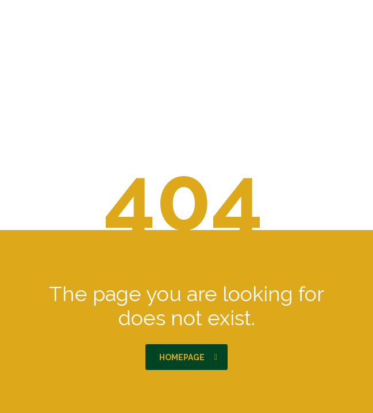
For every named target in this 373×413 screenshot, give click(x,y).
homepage (188, 357)
